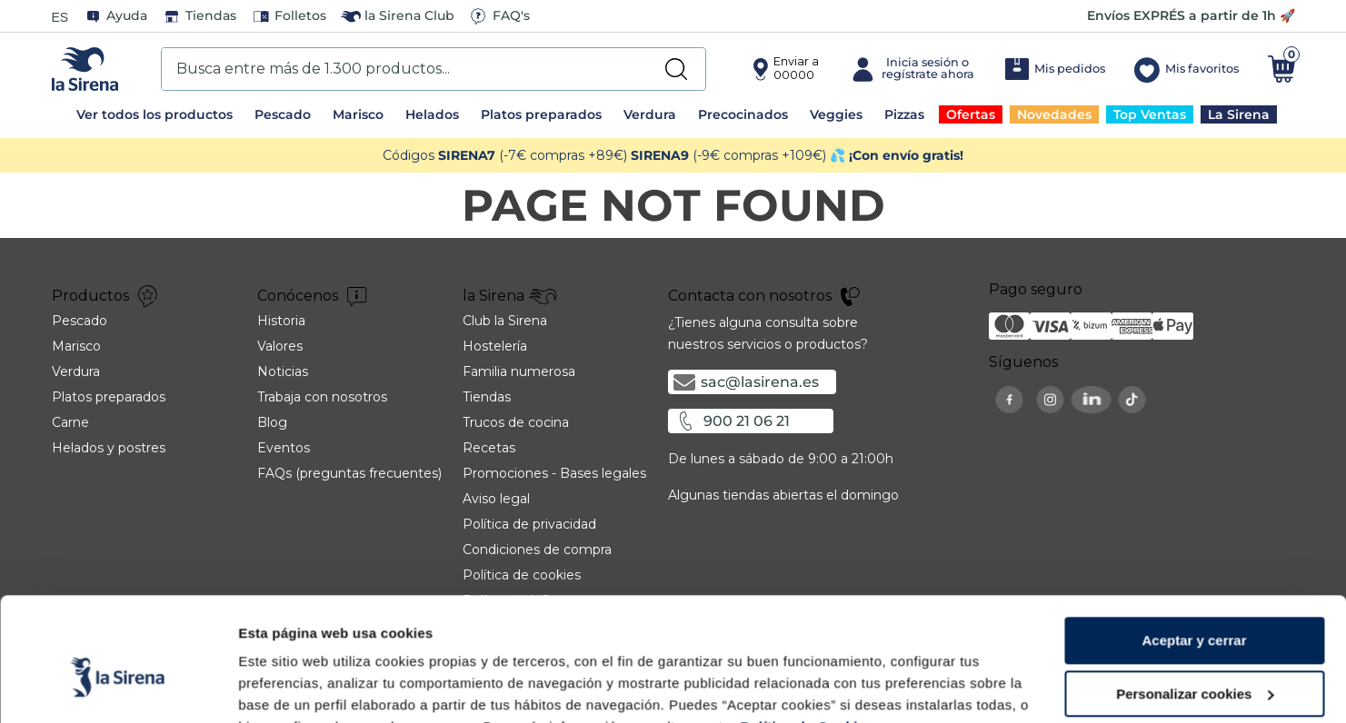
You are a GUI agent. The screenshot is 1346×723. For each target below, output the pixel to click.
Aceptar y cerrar (1194, 551)
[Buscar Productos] (676, 69)
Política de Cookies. (807, 637)
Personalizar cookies (1194, 604)
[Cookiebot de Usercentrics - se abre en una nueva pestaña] (117, 687)
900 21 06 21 (746, 421)
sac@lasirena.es (760, 382)
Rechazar (1194, 657)
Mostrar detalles (291, 687)
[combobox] (433, 69)
